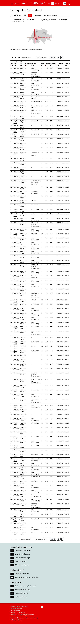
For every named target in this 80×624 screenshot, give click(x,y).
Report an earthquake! (22, 574)
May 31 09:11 (16, 305)
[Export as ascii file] (61, 57)
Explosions (37, 15)
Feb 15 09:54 (15, 351)
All (30, 15)
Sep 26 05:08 (15, 234)
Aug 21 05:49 (15, 482)
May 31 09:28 (16, 327)
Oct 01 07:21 (15, 391)
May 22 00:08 (16, 121)
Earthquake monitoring (22, 590)
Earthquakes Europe (21, 593)
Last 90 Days (16, 15)
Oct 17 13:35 (15, 437)
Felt (25, 15)
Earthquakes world (21, 597)
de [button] (49, 4)
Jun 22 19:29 (15, 300)
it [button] (58, 4)
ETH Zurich (18, 620)
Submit (53, 57)
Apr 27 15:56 (15, 117)
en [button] (53, 4)
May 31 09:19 (16, 210)
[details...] (16, 68)
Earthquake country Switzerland (25, 586)
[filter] (12, 65)
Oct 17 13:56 (15, 533)
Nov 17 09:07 (15, 424)
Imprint (12, 618)
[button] (14, 4)
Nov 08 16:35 (15, 214)
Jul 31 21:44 (15, 519)
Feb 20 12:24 (15, 153)
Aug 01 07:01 (15, 406)
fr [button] (56, 4)
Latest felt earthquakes (22, 554)
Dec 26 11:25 (15, 455)
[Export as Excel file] (58, 57)
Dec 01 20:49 (15, 342)
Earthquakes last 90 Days (23, 550)
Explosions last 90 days (22, 558)
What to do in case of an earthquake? (27, 577)
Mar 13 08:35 (15, 130)
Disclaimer (20, 618)
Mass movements (50, 15)
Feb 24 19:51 (15, 515)
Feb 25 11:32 (15, 459)
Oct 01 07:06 (15, 135)
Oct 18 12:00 (15, 446)
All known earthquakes (22, 565)
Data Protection (31, 618)
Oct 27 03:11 (15, 347)
